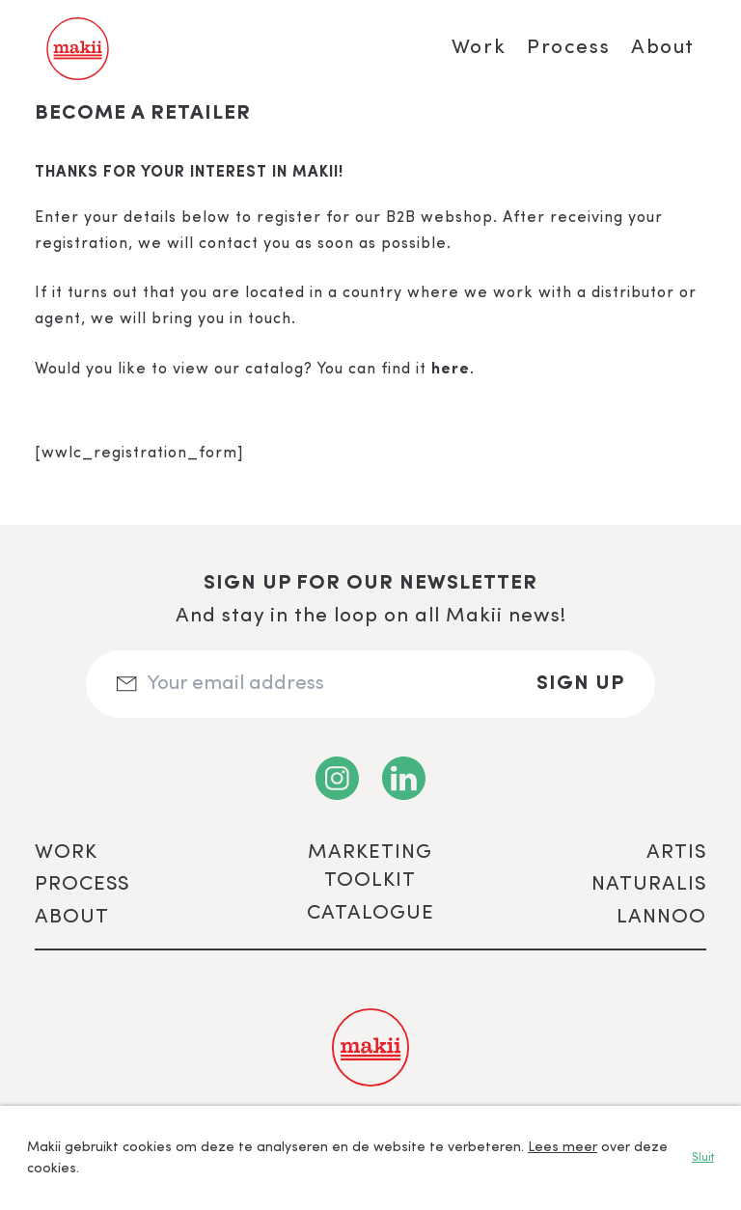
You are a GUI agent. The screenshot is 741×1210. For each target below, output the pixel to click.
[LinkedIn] (403, 778)
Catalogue (370, 913)
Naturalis (648, 884)
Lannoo (661, 917)
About (663, 48)
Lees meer (562, 1147)
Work (479, 48)
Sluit (703, 1158)
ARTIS (676, 852)
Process (568, 48)
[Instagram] (337, 778)
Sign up (580, 684)
